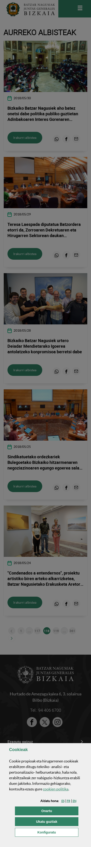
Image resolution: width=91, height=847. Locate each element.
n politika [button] (55, 789)
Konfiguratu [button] (57, 832)
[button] (62, 801)
